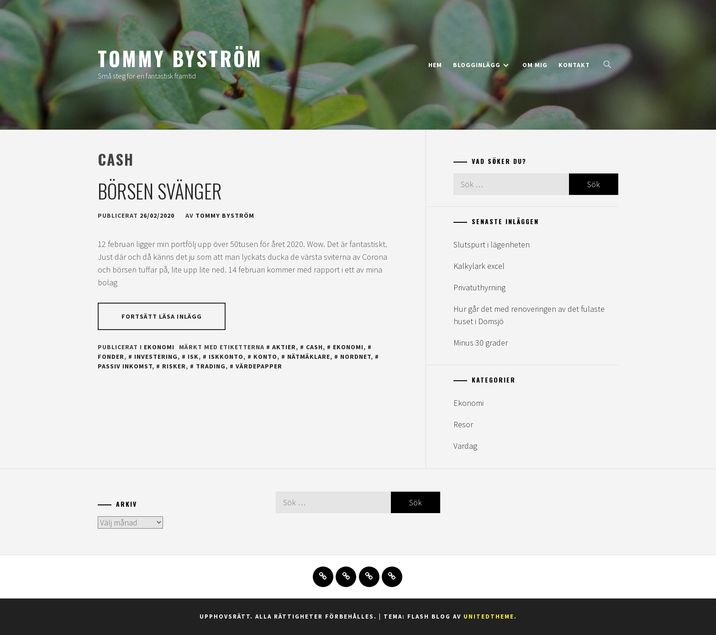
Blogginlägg (481, 65)
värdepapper (259, 366)
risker (174, 366)
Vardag (465, 446)
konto (265, 356)
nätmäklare (308, 356)
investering (156, 356)
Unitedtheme (488, 616)
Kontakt (574, 65)
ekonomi (348, 347)
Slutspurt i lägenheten (491, 244)
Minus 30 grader (480, 342)
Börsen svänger (160, 191)
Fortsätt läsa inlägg (161, 316)
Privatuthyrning (479, 287)
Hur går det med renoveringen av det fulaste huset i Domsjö (529, 315)
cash (314, 347)
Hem (435, 65)
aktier (284, 347)
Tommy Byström (180, 58)
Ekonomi (159, 347)
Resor (463, 424)
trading (211, 366)
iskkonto (226, 356)
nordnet (355, 356)
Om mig (535, 65)
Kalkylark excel (479, 266)
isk (193, 356)
